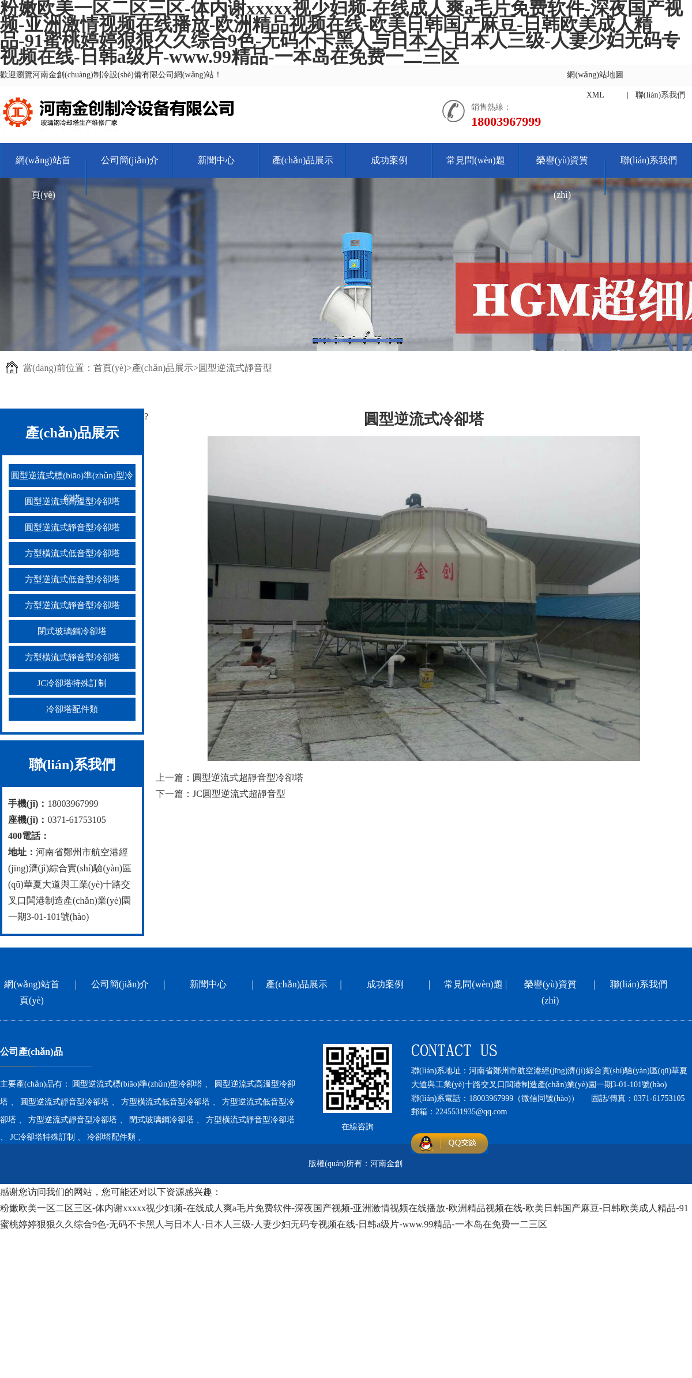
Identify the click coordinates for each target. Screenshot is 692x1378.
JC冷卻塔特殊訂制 (72, 683)
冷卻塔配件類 (72, 709)
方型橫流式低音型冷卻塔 (72, 553)
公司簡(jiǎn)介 (130, 160)
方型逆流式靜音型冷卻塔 (72, 605)
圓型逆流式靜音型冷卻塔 (72, 527)
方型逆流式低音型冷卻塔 (72, 579)
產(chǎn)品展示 (303, 160)
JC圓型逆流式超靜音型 (239, 794)
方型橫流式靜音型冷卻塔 (72, 657)
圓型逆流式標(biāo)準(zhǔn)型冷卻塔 (72, 487)
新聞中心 (216, 160)
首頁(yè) (110, 368)
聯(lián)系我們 (660, 95)
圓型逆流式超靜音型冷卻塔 (248, 777)
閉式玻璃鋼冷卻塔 (72, 631)
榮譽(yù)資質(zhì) (562, 177)
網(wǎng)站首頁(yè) (43, 177)
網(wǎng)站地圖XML (595, 84)
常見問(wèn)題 (475, 160)
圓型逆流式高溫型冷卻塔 (72, 501)
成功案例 (389, 160)
